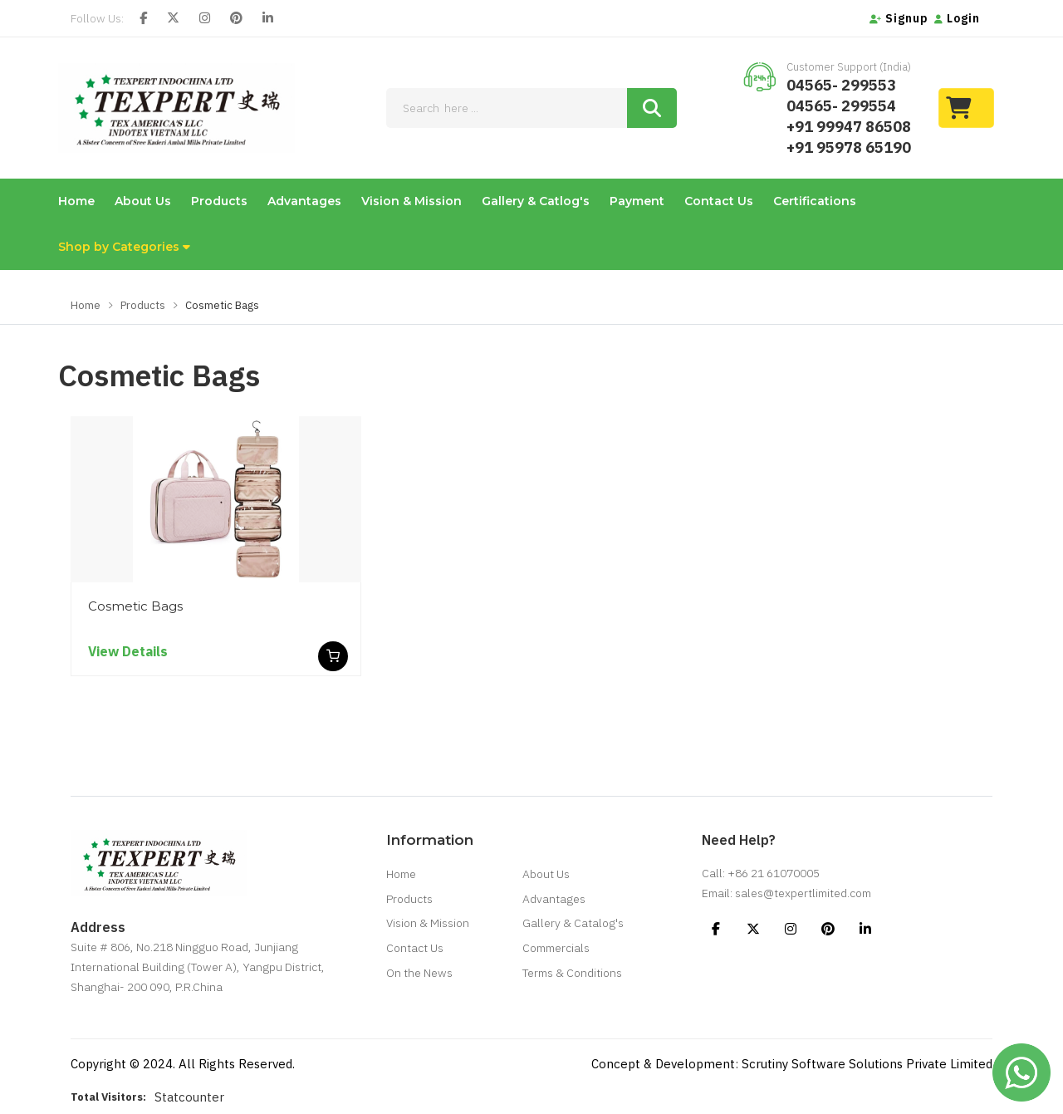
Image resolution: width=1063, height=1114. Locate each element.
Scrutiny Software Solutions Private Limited (867, 1064)
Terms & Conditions (572, 974)
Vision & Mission (411, 201)
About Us (143, 201)
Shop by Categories (124, 246)
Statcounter (189, 1097)
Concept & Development (663, 1064)
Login (957, 18)
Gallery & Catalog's (573, 924)
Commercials (556, 949)
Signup (899, 18)
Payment (637, 201)
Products (219, 201)
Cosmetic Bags (135, 606)
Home (76, 201)
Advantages (304, 201)
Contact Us (718, 201)
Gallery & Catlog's (536, 201)
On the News (419, 974)
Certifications (814, 201)
